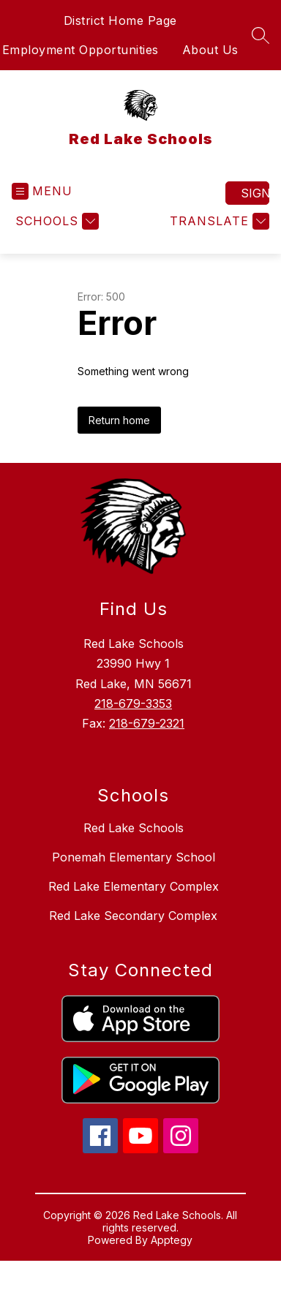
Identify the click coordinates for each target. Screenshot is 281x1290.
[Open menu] (42, 191)
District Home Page (120, 20)
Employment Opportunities (80, 49)
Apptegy (171, 1240)
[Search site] (260, 35)
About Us (210, 49)
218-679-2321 (146, 723)
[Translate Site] (217, 221)
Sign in (255, 193)
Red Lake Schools (133, 828)
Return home (119, 420)
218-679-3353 (133, 703)
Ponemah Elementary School (133, 857)
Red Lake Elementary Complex (133, 886)
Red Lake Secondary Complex (133, 915)
